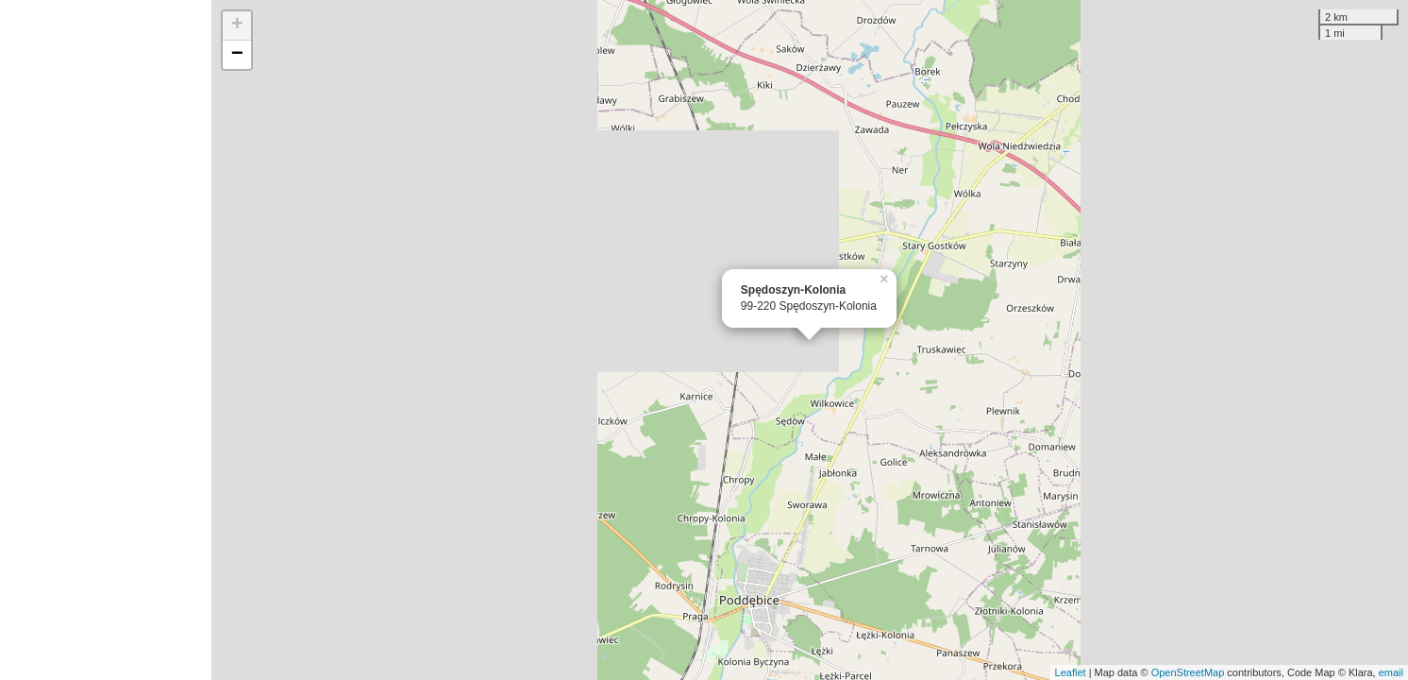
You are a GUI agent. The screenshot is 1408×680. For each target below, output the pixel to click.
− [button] (237, 55)
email (1391, 672)
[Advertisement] (105, 340)
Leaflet (1070, 672)
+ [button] (237, 25)
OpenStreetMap (1188, 672)
